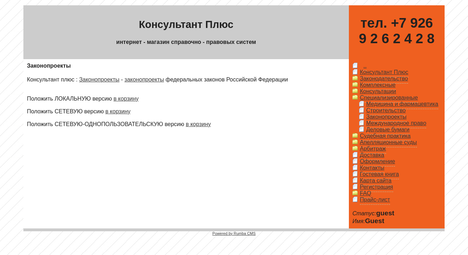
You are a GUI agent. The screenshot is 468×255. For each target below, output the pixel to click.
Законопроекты (99, 79)
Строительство (386, 110)
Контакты (372, 168)
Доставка (372, 155)
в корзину (126, 99)
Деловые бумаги (388, 129)
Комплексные (378, 85)
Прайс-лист (375, 200)
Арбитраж (373, 149)
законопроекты (144, 79)
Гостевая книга (379, 174)
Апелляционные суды (388, 142)
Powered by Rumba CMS (234, 233)
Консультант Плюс (384, 72)
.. (365, 66)
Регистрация (376, 187)
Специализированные (389, 98)
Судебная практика (385, 136)
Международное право (396, 123)
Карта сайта (375, 180)
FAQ (365, 193)
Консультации (378, 91)
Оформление (377, 161)
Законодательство (384, 78)
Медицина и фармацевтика (402, 104)
